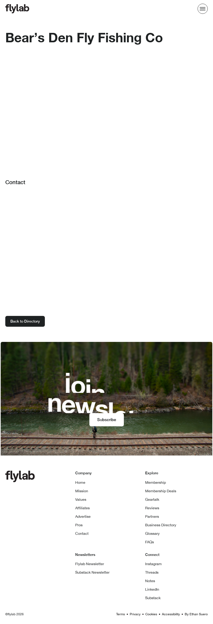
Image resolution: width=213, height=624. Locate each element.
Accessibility (171, 614)
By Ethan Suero (196, 614)
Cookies (151, 614)
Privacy (135, 614)
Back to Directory (25, 321)
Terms (120, 614)
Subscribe (106, 419)
